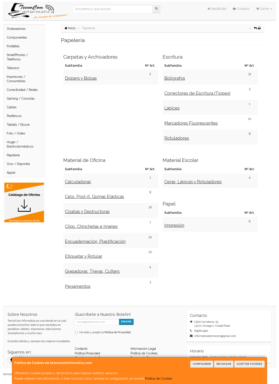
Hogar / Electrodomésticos (20, 144)
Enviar (126, 321)
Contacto (241, 8)
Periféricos (14, 116)
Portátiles (13, 46)
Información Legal (143, 348)
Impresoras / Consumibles (16, 79)
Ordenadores (16, 29)
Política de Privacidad (117, 332)
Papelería (13, 155)
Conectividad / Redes (22, 90)
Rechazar (223, 363)
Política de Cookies (158, 378)
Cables (12, 107)
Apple (11, 172)
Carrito (264, 8)
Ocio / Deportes (18, 164)
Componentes (17, 37)
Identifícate (217, 8)
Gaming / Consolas (21, 98)
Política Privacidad (87, 353)
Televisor (13, 68)
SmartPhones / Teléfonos (17, 57)
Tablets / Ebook (18, 124)
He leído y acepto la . (105, 332)
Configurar (202, 363)
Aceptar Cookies (249, 363)
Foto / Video (16, 133)
